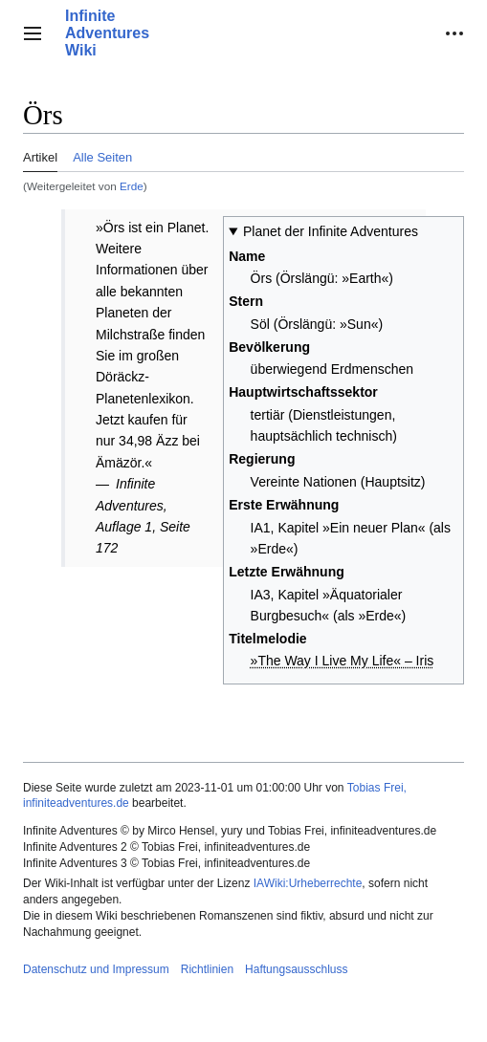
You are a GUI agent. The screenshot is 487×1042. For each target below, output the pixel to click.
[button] (32, 33)
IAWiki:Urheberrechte (308, 883)
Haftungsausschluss (296, 969)
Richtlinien (207, 969)
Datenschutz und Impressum (96, 969)
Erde (132, 186)
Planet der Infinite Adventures (330, 231)
